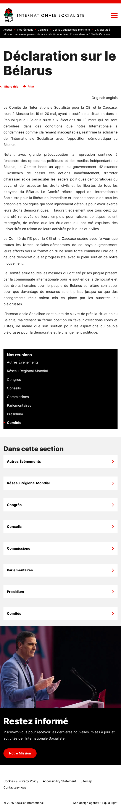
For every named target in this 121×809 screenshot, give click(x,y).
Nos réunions (19, 355)
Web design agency (86, 802)
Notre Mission (20, 753)
